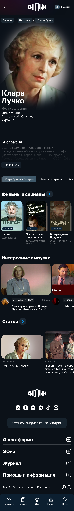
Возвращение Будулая (59, 236)
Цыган (5, 234)
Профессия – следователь (34, 236)
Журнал (37, 463)
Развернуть (11, 164)
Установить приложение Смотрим (37, 423)
